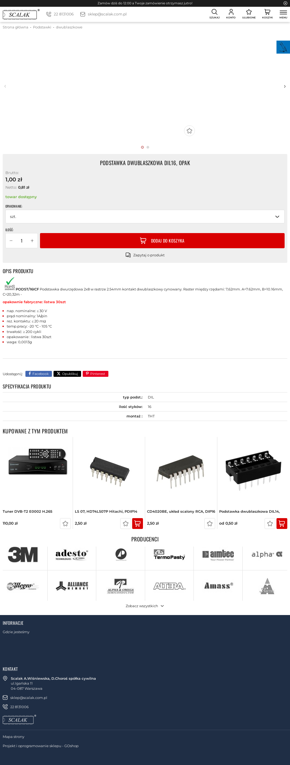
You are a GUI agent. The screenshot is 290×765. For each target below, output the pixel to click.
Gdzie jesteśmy (16, 632)
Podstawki (42, 27)
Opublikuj (70, 374)
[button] (11, 240)
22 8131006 (64, 14)
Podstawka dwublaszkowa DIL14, (249, 511)
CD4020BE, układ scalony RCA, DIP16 (181, 511)
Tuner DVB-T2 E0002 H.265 (27, 511)
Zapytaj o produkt (149, 255)
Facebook (40, 374)
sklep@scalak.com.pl (107, 14)
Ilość (9, 230)
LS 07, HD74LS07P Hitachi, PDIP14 (106, 511)
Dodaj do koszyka (168, 240)
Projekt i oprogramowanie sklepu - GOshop (41, 746)
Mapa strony (13, 736)
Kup (137, 523)
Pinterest (97, 374)
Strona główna (15, 27)
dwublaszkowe (69, 27)
